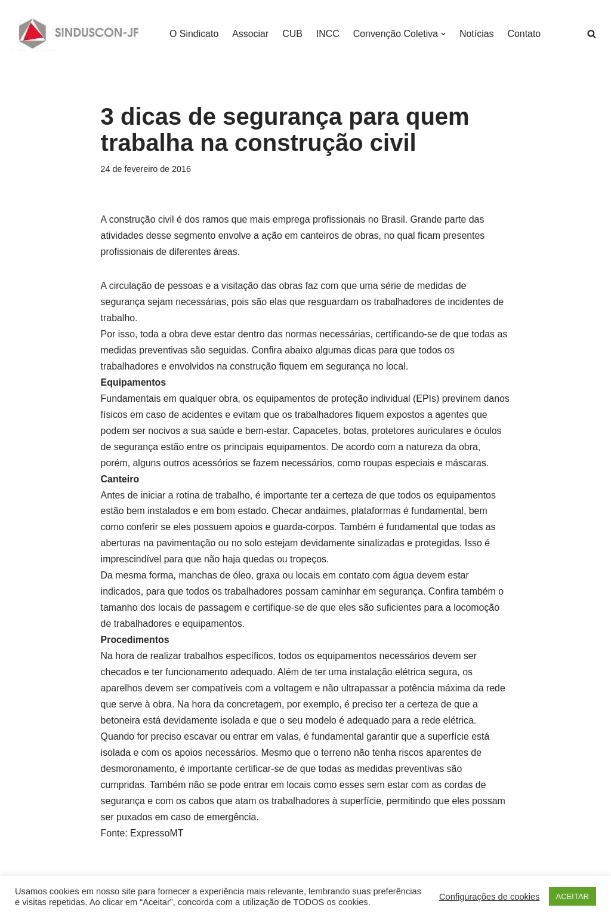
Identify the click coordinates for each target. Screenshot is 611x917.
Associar (251, 34)
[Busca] (591, 33)
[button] (444, 34)
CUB (293, 34)
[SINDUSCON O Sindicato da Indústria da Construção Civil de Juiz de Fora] (79, 34)
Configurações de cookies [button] (489, 896)
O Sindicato (194, 34)
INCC (328, 34)
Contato (525, 34)
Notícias (478, 34)
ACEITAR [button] (572, 896)
